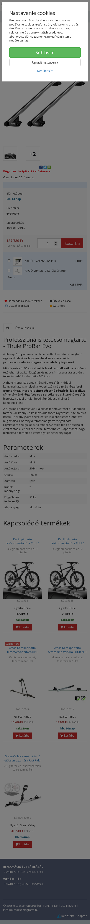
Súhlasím (45, 52)
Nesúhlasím (45, 71)
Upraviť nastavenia (45, 62)
